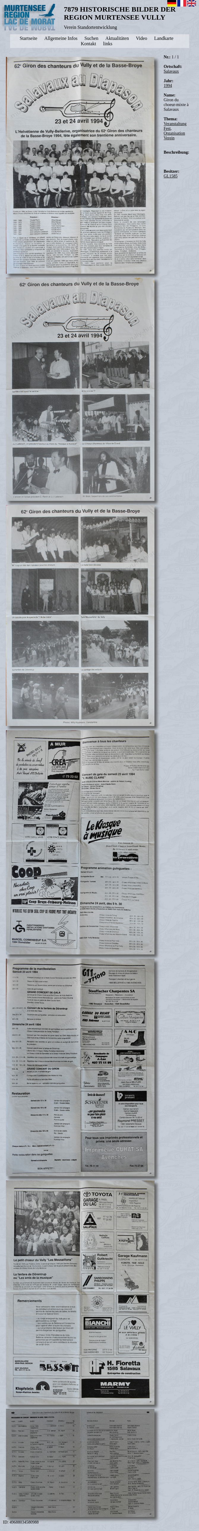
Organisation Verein (174, 135)
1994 (168, 85)
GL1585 (171, 176)
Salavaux (171, 71)
